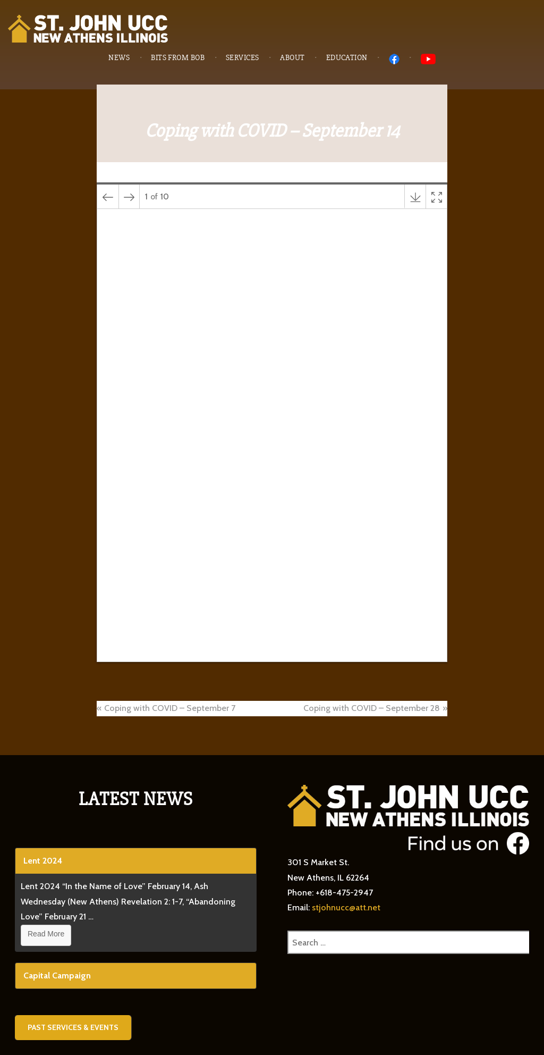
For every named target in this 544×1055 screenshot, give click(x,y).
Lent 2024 (42, 861)
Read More (46, 934)
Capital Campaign (57, 975)
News (119, 57)
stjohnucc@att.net (346, 907)
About (292, 57)
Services (242, 57)
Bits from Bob (178, 57)
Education (347, 57)
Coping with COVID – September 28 (371, 708)
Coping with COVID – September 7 (169, 708)
